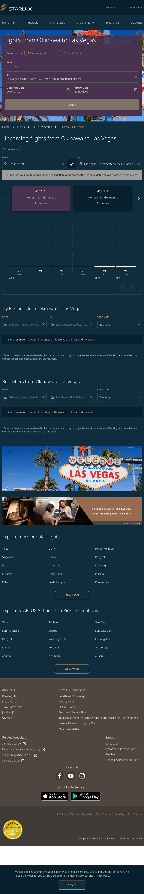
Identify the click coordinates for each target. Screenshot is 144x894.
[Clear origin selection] (63, 163)
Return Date (81, 87)
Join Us (9, 712)
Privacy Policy (102, 875)
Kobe (5, 582)
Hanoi (52, 557)
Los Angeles (102, 639)
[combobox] (34, 164)
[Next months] (139, 198)
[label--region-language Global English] (133, 7)
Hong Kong (55, 574)
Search (72, 105)
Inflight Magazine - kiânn (20, 755)
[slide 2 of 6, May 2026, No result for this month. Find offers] (103, 198)
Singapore (8, 557)
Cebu (5, 565)
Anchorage (101, 647)
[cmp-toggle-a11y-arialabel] (72, 163)
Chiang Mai (55, 565)
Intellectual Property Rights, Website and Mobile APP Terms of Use (98, 717)
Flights (21, 127)
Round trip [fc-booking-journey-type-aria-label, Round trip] (13, 53)
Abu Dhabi (55, 656)
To (8, 75)
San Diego (101, 622)
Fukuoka (7, 574)
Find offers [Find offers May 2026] (103, 203)
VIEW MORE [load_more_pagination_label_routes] (72, 595)
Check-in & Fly (85, 22)
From (10, 62)
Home (6, 127)
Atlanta (6, 656)
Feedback (111, 754)
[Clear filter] (43, 324)
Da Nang (100, 565)
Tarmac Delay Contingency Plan (77, 723)
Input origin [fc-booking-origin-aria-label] (13, 66)
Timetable (32, 22)
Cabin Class (103, 316)
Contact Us (112, 743)
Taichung (54, 622)
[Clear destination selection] (139, 163)
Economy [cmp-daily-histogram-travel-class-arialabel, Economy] (9, 149)
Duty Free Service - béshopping (23, 749)
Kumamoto (102, 582)
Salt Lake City (103, 630)
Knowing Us (9, 696)
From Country (135, 814)
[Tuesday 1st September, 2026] (126, 266)
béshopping (112, 7)
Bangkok (100, 557)
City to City (86, 814)
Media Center (10, 701)
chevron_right (132, 286)
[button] (43, 53)
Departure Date (15, 87)
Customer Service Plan (72, 712)
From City (119, 814)
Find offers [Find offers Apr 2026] (41, 203)
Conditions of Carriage (71, 696)
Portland (54, 647)
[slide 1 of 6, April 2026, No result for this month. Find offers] (41, 198)
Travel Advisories (12, 707)
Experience (112, 22)
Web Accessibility (68, 728)
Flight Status (57, 22)
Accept (72, 885)
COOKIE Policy (67, 707)
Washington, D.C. (59, 639)
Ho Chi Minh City (105, 548)
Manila (6, 647)
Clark (52, 548)
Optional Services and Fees (121, 760)
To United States (42, 127)
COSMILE (136, 22)
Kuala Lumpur (57, 582)
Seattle (53, 630)
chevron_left (122, 286)
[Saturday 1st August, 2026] (104, 266)
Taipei (5, 548)
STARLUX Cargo (14, 744)
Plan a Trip (8, 22)
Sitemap (7, 718)
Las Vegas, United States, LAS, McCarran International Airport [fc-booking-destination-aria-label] (44, 79)
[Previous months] (5, 198)
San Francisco (10, 630)
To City (74, 814)
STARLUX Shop (13, 761)
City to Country (103, 814)
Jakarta (99, 574)
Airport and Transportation (121, 749)
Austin (99, 656)
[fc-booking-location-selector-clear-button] (136, 77)
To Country (62, 814)
